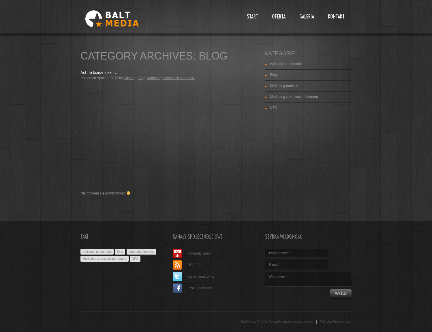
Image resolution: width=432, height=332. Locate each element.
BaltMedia (248, 322)
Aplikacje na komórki (286, 64)
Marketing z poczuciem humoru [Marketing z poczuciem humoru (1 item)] (104, 258)
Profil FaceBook (192, 288)
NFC (273, 108)
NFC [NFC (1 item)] (135, 258)
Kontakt (336, 16)
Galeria (306, 16)
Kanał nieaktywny (193, 276)
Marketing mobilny (284, 86)
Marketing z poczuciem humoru (171, 78)
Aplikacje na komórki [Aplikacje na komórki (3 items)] (97, 251)
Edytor (129, 78)
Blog (141, 78)
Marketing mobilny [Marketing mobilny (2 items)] (141, 251)
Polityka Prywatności (336, 322)
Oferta (279, 16)
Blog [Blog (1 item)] (120, 251)
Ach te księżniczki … (98, 72)
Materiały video (192, 253)
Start (252, 16)
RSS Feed (188, 265)
